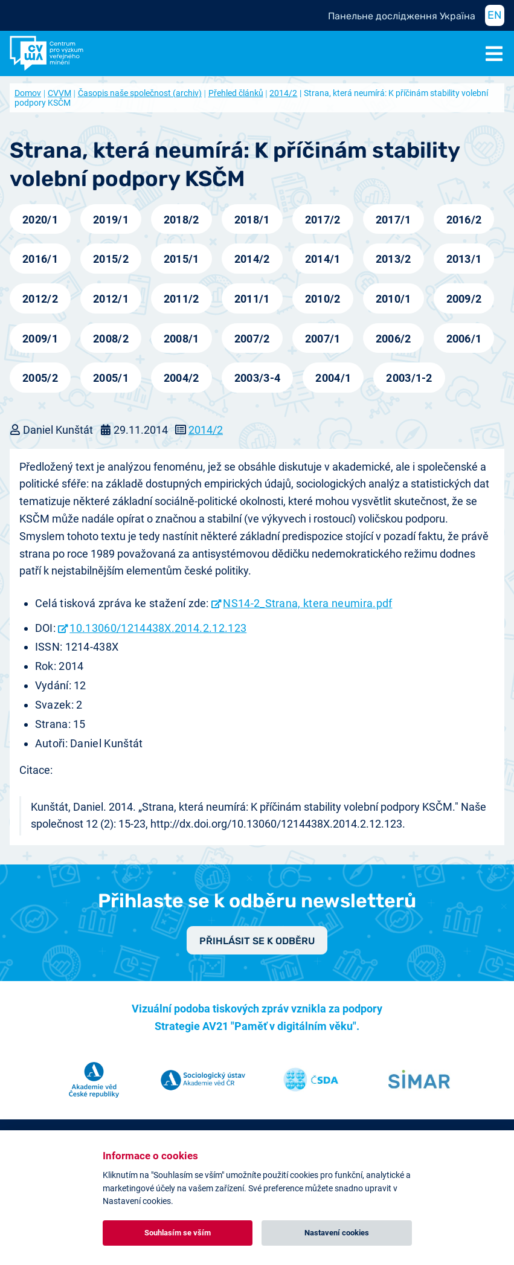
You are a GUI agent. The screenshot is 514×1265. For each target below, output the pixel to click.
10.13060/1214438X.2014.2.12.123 (157, 628)
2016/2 (464, 219)
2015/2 (111, 259)
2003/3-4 (257, 378)
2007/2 (252, 338)
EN (494, 15)
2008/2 (111, 338)
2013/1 (464, 259)
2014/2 (283, 93)
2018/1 (252, 219)
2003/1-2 (409, 378)
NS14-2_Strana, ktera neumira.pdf (307, 603)
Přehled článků (235, 93)
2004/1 (333, 378)
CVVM (59, 93)
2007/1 (323, 338)
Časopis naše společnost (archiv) (140, 93)
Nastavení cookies (336, 1232)
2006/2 (393, 338)
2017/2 (323, 219)
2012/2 (40, 298)
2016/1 (40, 259)
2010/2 (323, 298)
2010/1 (393, 298)
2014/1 (323, 259)
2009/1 (40, 338)
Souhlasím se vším (177, 1232)
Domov (27, 93)
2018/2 (181, 219)
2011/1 (252, 298)
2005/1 (111, 378)
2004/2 (181, 378)
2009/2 (464, 298)
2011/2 (181, 298)
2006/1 (464, 338)
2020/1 (40, 219)
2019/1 (111, 219)
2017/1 (393, 219)
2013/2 (393, 259)
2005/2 (40, 378)
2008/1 (181, 338)
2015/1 (181, 259)
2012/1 (111, 298)
